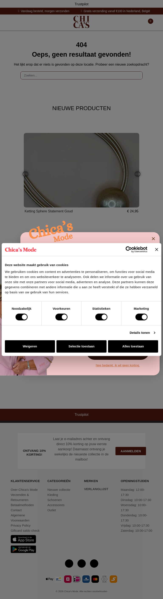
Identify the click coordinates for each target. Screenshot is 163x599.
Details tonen (140, 332)
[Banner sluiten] (156, 249)
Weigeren (30, 346)
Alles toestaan (133, 346)
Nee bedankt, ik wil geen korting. (118, 365)
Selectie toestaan (82, 346)
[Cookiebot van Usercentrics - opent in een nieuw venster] (128, 249)
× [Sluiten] (153, 238)
